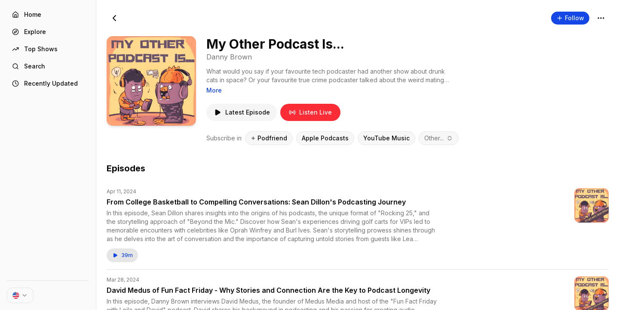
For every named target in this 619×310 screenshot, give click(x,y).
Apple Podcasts (325, 138)
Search (28, 66)
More (214, 90)
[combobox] (439, 138)
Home (26, 14)
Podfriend (269, 138)
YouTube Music (386, 138)
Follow (570, 18)
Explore (29, 31)
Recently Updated (45, 83)
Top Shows (35, 49)
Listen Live (310, 112)
